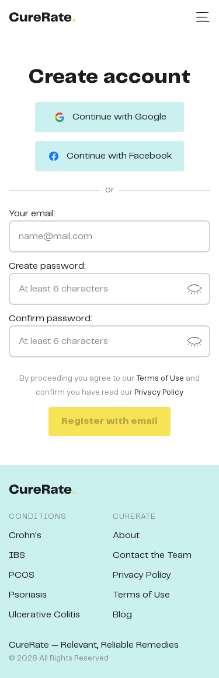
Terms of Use (160, 378)
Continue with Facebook (109, 156)
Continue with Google (109, 117)
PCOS (21, 575)
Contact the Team (152, 555)
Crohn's (25, 535)
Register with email (109, 421)
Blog (122, 614)
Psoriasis (28, 595)
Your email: (32, 213)
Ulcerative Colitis (44, 614)
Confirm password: (50, 318)
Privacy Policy (158, 392)
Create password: (47, 266)
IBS (17, 555)
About (126, 535)
